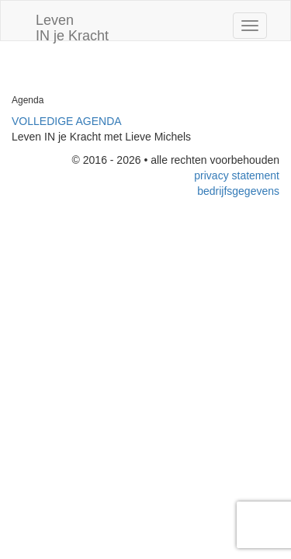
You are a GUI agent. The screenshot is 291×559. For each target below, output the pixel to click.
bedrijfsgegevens (238, 191)
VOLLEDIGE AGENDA (67, 121)
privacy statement (236, 175)
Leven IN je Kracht (72, 26)
